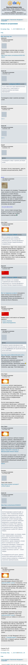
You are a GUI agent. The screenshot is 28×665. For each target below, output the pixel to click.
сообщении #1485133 (14, 84)
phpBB (8, 664)
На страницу (3, 29)
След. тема (9, 36)
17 (15, 29)
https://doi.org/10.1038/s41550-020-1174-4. (12, 355)
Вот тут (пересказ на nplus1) (9, 293)
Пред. (8, 29)
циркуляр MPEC (6, 582)
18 (16, 29)
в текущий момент (11, 637)
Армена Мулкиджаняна (9, 322)
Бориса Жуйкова (7, 321)
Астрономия (4, 660)
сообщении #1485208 (11, 234)
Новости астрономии (9, 24)
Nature (3, 449)
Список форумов (5, 659)
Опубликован (5, 385)
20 (19, 29)
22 (21, 29)
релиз (12, 582)
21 (20, 29)
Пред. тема (3, 36)
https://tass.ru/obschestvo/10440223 (11, 505)
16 (13, 29)
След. (2, 32)
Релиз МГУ (8, 449)
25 (24, 29)
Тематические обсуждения (16, 659)
